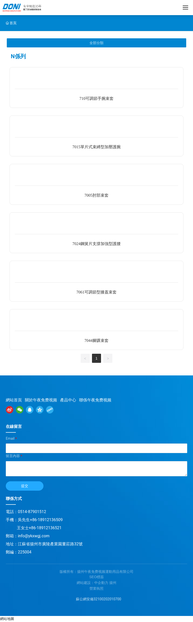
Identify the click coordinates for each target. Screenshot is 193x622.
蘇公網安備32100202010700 (98, 599)
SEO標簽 (96, 577)
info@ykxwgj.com (34, 536)
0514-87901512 (32, 511)
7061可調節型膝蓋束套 (96, 292)
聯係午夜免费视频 (95, 400)
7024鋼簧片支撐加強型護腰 (96, 244)
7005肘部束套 (96, 195)
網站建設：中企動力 (92, 583)
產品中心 (68, 400)
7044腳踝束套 (96, 340)
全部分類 (96, 43)
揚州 (112, 583)
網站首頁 (14, 400)
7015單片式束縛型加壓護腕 (96, 147)
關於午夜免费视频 (41, 400)
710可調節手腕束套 (96, 98)
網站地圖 (7, 619)
